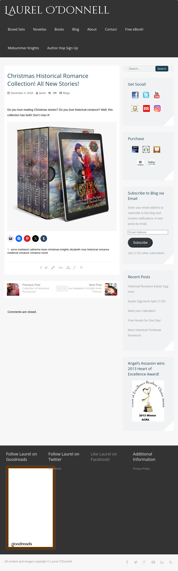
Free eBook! (134, 29)
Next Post (84, 288)
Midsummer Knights (23, 48)
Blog (75, 29)
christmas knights (58, 249)
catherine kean (38, 249)
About (92, 29)
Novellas (39, 29)
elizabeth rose (78, 249)
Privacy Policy (141, 468)
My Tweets (54, 468)
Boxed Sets (16, 29)
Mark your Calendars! (142, 311)
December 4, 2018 (22, 93)
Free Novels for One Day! (144, 320)
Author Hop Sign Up (62, 48)
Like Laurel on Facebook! (104, 456)
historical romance (98, 249)
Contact (111, 29)
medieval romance (18, 252)
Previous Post (35, 288)
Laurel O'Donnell (57, 10)
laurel (42, 93)
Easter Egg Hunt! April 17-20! (146, 301)
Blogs (66, 93)
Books (59, 29)
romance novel (39, 252)
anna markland (20, 249)
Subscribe (140, 242)
